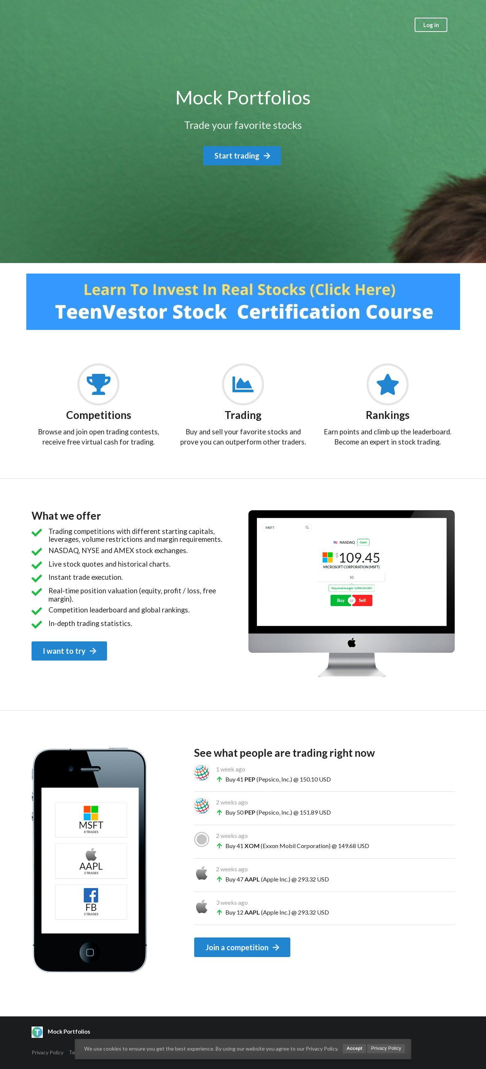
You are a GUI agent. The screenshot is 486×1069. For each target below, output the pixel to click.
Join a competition (243, 947)
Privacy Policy (47, 1052)
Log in (431, 24)
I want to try (70, 650)
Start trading (243, 155)
